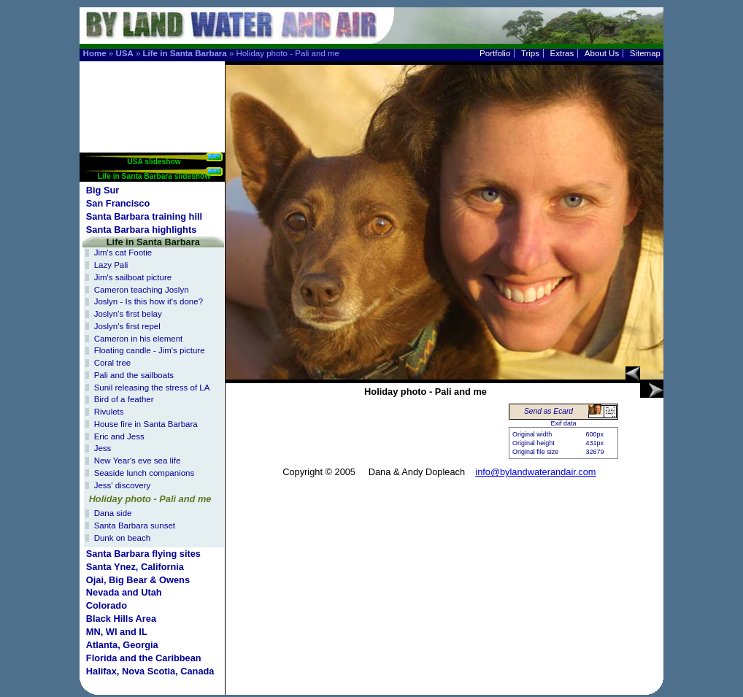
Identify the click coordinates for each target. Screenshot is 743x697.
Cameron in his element (138, 338)
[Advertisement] (153, 107)
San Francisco (118, 203)
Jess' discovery (122, 485)
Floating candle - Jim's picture (149, 350)
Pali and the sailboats (134, 375)
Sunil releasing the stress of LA (152, 387)
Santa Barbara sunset (134, 525)
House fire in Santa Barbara (146, 424)
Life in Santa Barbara (185, 53)
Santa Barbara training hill (144, 216)
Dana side (113, 513)
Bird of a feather (124, 399)
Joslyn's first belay (128, 313)
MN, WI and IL (116, 631)
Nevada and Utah (124, 592)
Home (95, 53)
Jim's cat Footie (123, 252)
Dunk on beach (122, 538)
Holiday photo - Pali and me (150, 498)
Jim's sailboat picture (133, 277)
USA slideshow (154, 162)
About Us (602, 53)
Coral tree (112, 362)
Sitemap (645, 53)
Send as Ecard (548, 411)
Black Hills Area (121, 618)
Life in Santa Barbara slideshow (154, 176)
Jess (103, 448)
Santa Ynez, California (135, 566)
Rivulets (109, 411)
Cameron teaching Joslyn (141, 289)
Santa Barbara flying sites (143, 553)
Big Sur (103, 190)
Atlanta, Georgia (122, 644)
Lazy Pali (111, 265)
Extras (562, 53)
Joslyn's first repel (127, 326)
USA (124, 53)
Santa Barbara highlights (141, 229)
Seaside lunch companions (144, 473)
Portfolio (495, 53)
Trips (530, 53)
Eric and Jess (119, 436)
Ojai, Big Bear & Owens (138, 579)
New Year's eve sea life (137, 460)
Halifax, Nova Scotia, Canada (150, 671)
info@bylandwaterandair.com (535, 471)
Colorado (106, 605)
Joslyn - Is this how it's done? (148, 301)
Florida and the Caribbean (143, 657)
